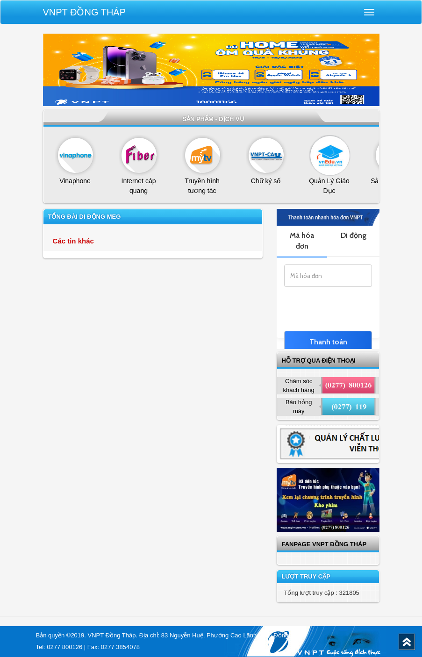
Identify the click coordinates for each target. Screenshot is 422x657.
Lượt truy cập (306, 576)
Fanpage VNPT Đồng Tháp (324, 544)
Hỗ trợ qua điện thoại (319, 360)
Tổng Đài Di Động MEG (84, 216)
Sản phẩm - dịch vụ (213, 118)
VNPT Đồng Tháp (84, 12)
